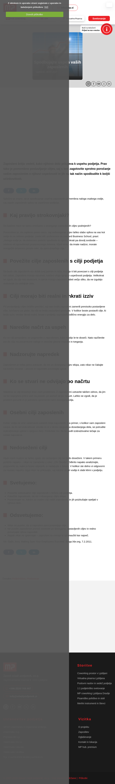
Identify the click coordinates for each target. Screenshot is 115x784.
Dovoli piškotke (34, 14)
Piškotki (83, 778)
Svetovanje (99, 18)
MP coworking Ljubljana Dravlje (93, 693)
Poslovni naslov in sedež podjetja (94, 683)
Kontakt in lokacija (87, 742)
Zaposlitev (83, 732)
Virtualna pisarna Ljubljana (91, 678)
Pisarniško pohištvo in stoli (91, 698)
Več (46, 7)
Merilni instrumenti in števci (91, 703)
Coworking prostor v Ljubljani (92, 673)
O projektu (83, 727)
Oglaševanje (84, 737)
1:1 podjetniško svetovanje (91, 688)
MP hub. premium (87, 747)
